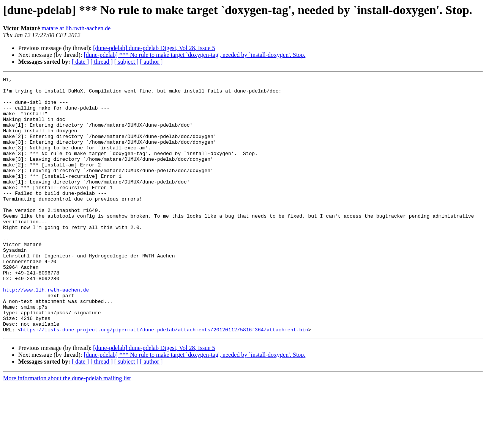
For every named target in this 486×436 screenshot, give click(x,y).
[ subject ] (126, 61)
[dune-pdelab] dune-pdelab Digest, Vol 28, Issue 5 (154, 48)
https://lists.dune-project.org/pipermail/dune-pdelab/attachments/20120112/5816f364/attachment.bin (164, 380)
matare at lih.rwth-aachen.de (75, 28)
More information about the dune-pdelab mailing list (67, 429)
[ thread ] (101, 61)
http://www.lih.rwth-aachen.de (46, 332)
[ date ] (80, 61)
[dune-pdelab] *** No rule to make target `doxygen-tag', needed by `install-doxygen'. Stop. (194, 55)
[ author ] (151, 61)
